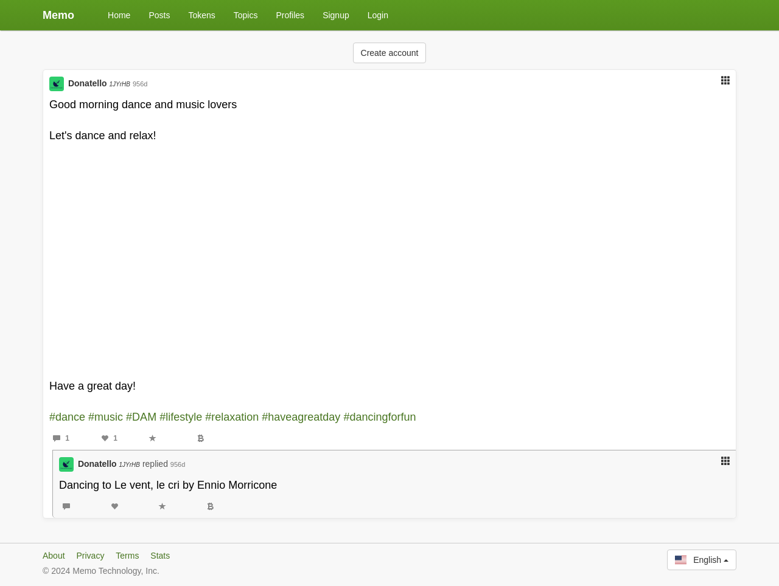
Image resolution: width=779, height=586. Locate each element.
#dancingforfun (379, 417)
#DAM (141, 417)
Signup (336, 15)
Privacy (90, 555)
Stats (160, 555)
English (701, 560)
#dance (67, 417)
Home (119, 15)
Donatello (99, 83)
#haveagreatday (301, 417)
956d (140, 84)
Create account (390, 53)
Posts (159, 15)
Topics (246, 15)
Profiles (290, 15)
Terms (127, 555)
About (54, 555)
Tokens (201, 15)
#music (105, 417)
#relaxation (232, 417)
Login (378, 15)
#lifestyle (180, 417)
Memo (58, 15)
